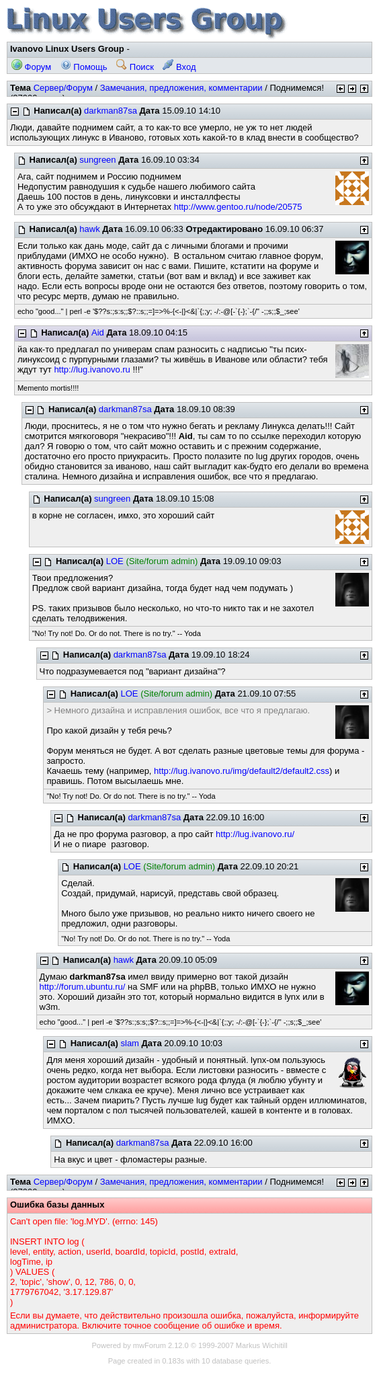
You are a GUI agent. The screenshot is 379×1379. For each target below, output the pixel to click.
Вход (179, 67)
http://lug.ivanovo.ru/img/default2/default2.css (241, 771)
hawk (89, 229)
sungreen (97, 160)
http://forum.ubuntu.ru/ (83, 987)
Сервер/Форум (63, 88)
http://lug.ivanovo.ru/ (255, 834)
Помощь (84, 67)
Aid (97, 332)
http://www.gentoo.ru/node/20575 (238, 207)
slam (130, 1043)
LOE (115, 561)
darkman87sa (110, 111)
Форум (31, 67)
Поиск (135, 67)
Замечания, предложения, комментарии (181, 88)
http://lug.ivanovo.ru (92, 369)
